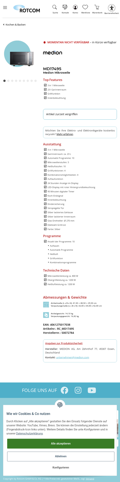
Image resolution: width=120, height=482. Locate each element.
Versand (90, 478)
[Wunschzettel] (85, 9)
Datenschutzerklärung (29, 433)
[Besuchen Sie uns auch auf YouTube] (92, 390)
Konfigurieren (60, 467)
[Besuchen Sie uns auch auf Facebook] (64, 390)
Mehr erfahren (65, 134)
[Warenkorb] (97, 9)
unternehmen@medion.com (72, 357)
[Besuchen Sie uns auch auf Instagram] (78, 390)
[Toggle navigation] (5, 5)
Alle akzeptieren (60, 443)
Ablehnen (60, 456)
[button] (75, 9)
